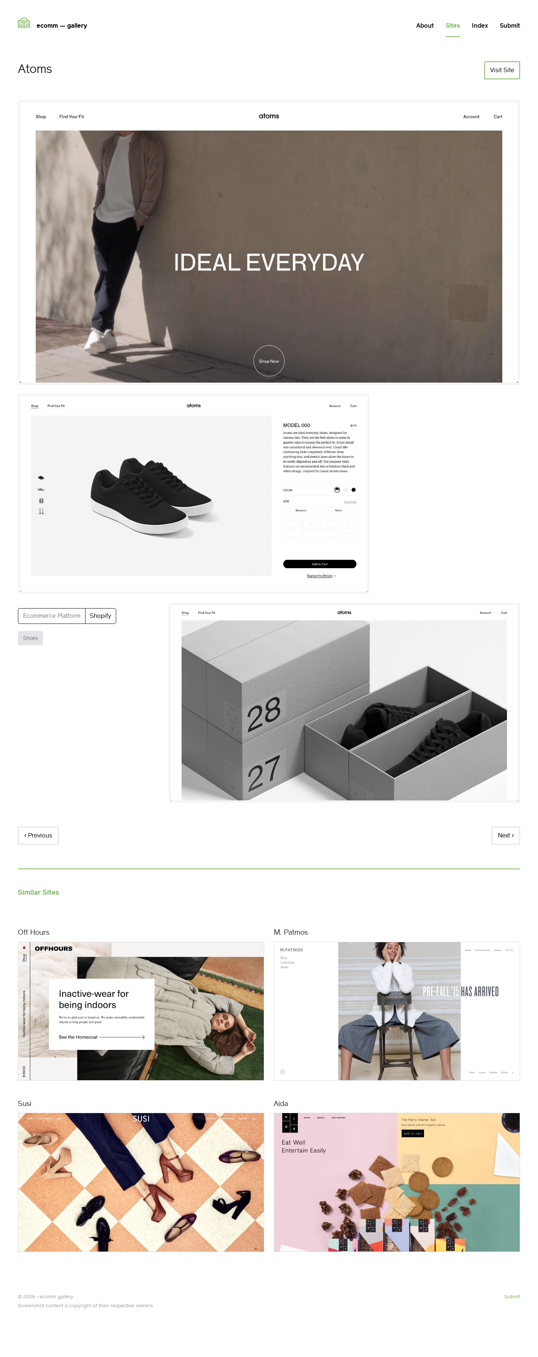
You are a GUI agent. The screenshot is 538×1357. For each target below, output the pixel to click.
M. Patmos (291, 932)
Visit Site (502, 70)
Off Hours (33, 932)
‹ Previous (38, 835)
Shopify (100, 615)
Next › (506, 835)
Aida (281, 1103)
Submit (512, 1296)
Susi (24, 1103)
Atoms (35, 69)
